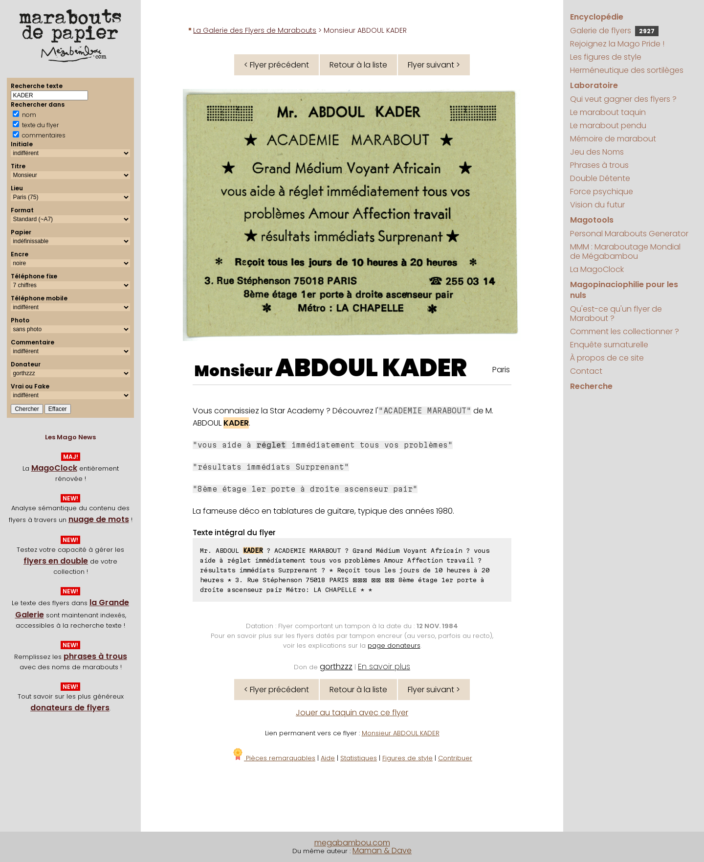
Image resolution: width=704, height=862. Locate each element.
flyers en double (55, 561)
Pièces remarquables (273, 758)
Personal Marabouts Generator (629, 233)
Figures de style (407, 758)
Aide (328, 758)
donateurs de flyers (70, 707)
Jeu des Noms (597, 152)
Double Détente (600, 178)
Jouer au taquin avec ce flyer (352, 712)
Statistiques (358, 758)
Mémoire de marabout (613, 138)
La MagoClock (597, 269)
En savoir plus (384, 666)
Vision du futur (597, 204)
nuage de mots (98, 519)
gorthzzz (336, 666)
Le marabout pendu (608, 125)
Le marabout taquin (608, 112)
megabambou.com (352, 842)
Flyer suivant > (434, 64)
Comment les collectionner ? (624, 331)
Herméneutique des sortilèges (626, 70)
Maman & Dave (382, 850)
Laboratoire (594, 85)
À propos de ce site (607, 357)
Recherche (591, 386)
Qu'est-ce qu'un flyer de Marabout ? (616, 313)
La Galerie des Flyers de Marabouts (254, 30)
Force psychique (601, 191)
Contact (586, 371)
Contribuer (455, 758)
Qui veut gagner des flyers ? (623, 99)
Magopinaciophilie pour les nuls (624, 290)
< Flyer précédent (276, 64)
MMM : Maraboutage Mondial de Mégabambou (625, 251)
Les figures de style (605, 57)
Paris (501, 369)
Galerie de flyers (614, 30)
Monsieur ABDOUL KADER (401, 733)
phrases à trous (95, 656)
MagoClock (54, 468)
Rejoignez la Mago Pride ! (617, 43)
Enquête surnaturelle (609, 344)
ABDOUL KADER (371, 368)
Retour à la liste (358, 64)
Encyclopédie (596, 17)
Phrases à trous (599, 165)
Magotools (592, 220)
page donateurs (394, 645)
